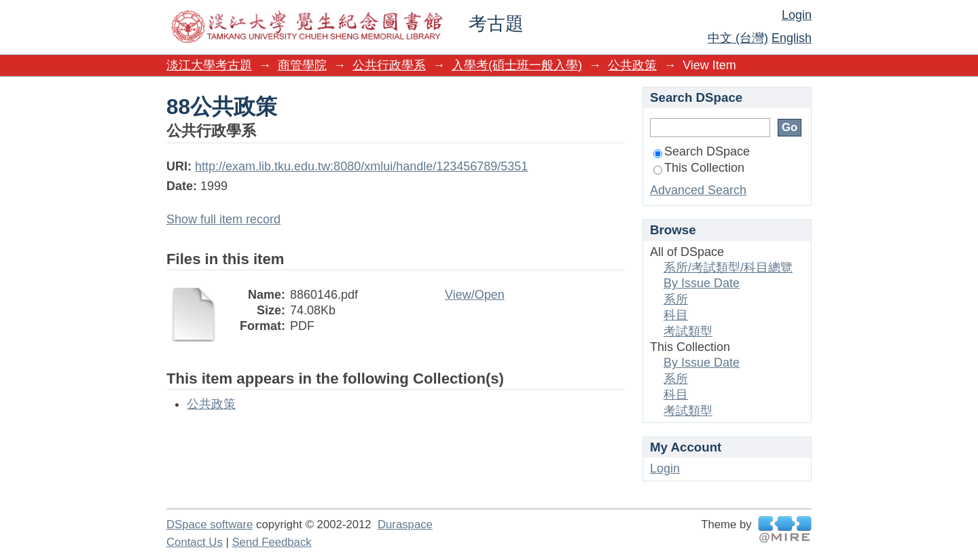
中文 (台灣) (738, 38)
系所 (676, 299)
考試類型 (688, 331)
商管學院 (302, 65)
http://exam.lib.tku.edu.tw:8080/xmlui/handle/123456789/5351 (361, 166)
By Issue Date (702, 283)
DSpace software (209, 524)
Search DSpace (701, 151)
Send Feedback (271, 542)
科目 (676, 315)
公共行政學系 (389, 65)
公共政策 (632, 65)
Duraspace (405, 524)
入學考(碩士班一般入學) (517, 65)
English (792, 38)
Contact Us (194, 542)
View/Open (475, 294)
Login (797, 15)
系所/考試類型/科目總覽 (728, 267)
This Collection (698, 167)
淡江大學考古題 (209, 65)
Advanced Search (698, 190)
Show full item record (223, 219)
